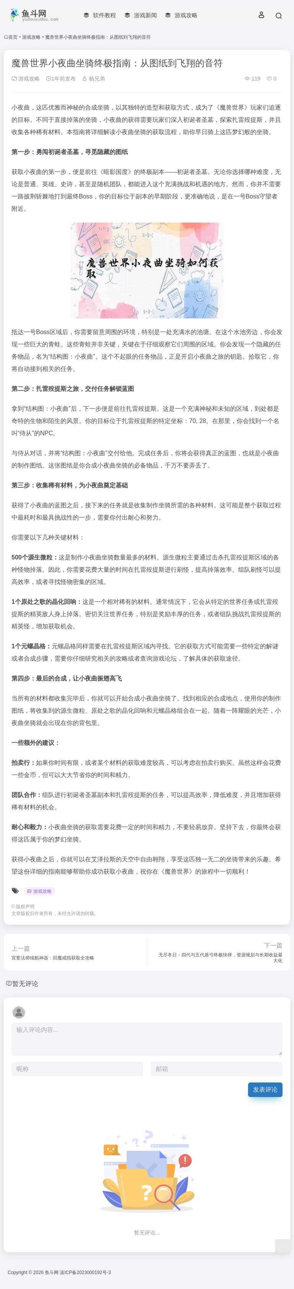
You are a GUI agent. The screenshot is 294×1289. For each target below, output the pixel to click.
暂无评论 (26, 983)
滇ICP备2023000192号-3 (85, 1272)
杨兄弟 (93, 78)
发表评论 (265, 1089)
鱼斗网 (52, 1272)
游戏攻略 (31, 37)
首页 (13, 37)
